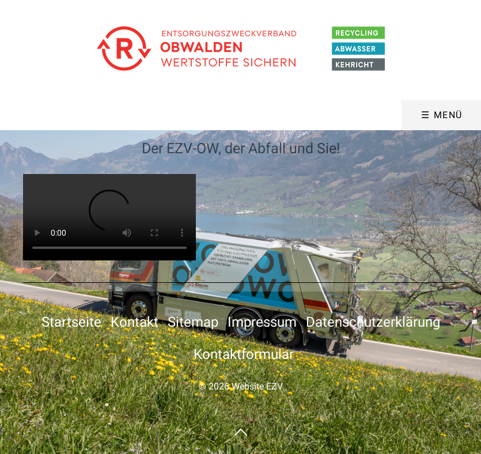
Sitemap (193, 322)
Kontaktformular (244, 354)
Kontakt (134, 322)
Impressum (262, 322)
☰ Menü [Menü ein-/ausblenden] (442, 114)
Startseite (71, 322)
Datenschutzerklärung (373, 322)
